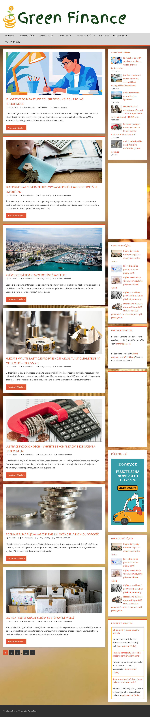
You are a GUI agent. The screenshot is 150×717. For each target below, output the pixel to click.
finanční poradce (123, 343)
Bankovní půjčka (27, 35)
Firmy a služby (66, 35)
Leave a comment (60, 107)
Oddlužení (104, 35)
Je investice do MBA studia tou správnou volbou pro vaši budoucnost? (51, 101)
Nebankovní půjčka (86, 35)
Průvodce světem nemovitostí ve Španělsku (41, 274)
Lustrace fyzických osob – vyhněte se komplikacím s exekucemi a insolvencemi (48, 448)
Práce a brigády (12, 42)
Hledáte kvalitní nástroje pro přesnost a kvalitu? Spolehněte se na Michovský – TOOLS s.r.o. (46, 360)
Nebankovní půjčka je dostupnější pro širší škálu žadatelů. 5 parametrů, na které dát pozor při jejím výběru (127, 310)
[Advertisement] (127, 200)
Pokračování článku (15, 128)
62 (26, 657)
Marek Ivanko (29, 107)
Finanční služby (46, 35)
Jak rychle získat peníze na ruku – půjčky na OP (130, 269)
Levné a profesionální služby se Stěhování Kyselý (45, 622)
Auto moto (10, 35)
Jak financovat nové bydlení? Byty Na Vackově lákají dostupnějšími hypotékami (47, 189)
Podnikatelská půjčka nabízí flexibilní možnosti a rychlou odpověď (53, 536)
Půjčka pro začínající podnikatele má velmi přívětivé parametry (133, 296)
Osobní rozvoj (120, 35)
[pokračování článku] (126, 646)
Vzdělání (44, 107)
